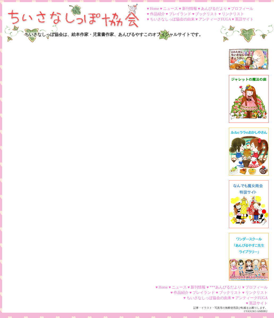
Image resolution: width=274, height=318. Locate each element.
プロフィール (242, 9)
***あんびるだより (225, 287)
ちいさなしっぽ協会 (71, 14)
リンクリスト (233, 14)
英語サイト (244, 19)
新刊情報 (189, 9)
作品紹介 (157, 14)
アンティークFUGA (215, 19)
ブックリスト (206, 14)
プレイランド (180, 14)
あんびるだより (214, 9)
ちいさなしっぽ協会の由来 (172, 19)
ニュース (170, 9)
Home (154, 9)
